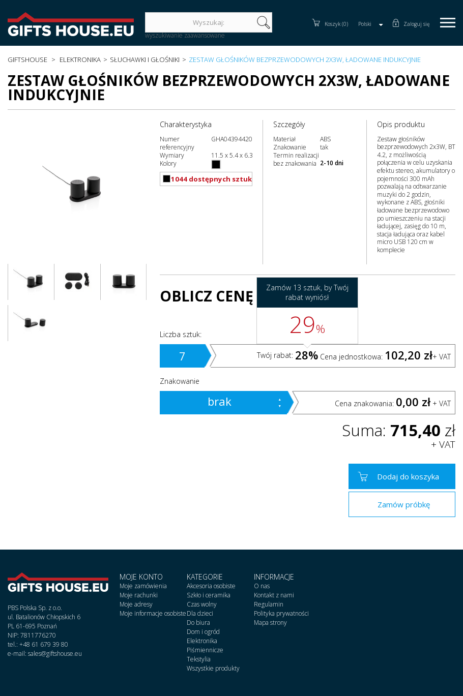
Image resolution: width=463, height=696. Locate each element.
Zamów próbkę (404, 504)
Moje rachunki (139, 595)
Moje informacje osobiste (153, 613)
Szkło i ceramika (208, 595)
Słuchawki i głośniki (145, 59)
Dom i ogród (203, 631)
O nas (262, 586)
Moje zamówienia (143, 586)
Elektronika (80, 59)
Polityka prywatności (281, 613)
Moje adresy (136, 604)
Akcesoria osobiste (211, 586)
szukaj (263, 22)
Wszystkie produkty (213, 668)
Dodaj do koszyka (408, 476)
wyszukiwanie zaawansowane (185, 35)
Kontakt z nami (274, 595)
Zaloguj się (416, 23)
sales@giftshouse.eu (55, 653)
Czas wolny (202, 604)
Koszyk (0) (336, 23)
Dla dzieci (200, 613)
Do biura (198, 622)
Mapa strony (270, 622)
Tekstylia (199, 659)
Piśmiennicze (205, 650)
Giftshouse (27, 59)
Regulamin (268, 604)
